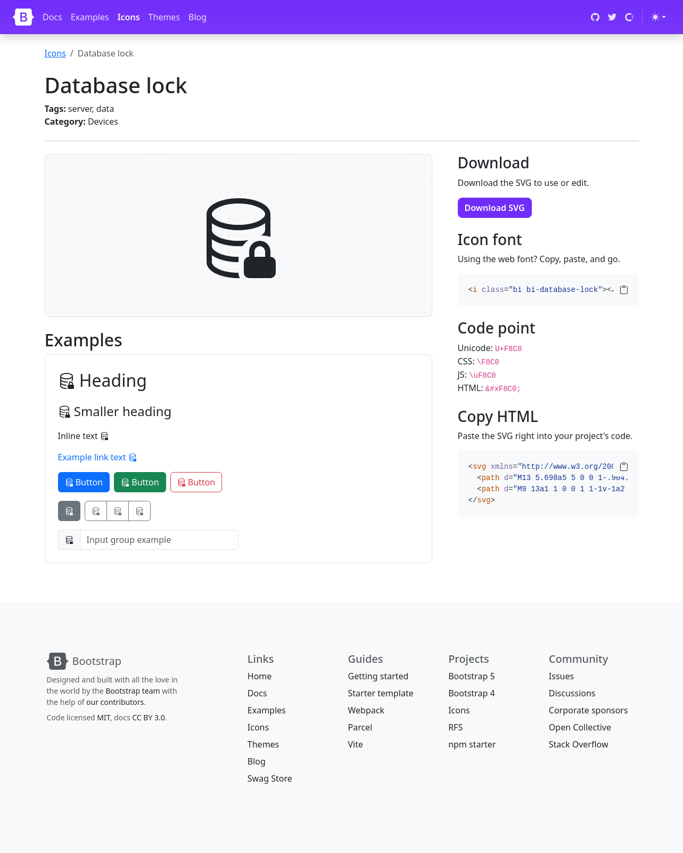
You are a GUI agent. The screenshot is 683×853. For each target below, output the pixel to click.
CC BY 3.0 (148, 717)
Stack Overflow (578, 744)
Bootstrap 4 (471, 693)
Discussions (572, 693)
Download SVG (495, 208)
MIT (103, 717)
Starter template (380, 693)
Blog (197, 17)
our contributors (115, 702)
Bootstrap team (132, 691)
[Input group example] (159, 540)
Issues (561, 676)
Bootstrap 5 (471, 676)
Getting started (378, 676)
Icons (129, 17)
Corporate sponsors (588, 710)
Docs (52, 17)
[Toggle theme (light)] (658, 17)
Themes (164, 17)
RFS (455, 727)
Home (260, 676)
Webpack (366, 710)
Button (84, 482)
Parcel (360, 727)
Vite (355, 744)
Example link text (97, 457)
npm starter (472, 744)
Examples (90, 17)
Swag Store (270, 778)
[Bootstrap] (23, 17)
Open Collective (580, 727)
